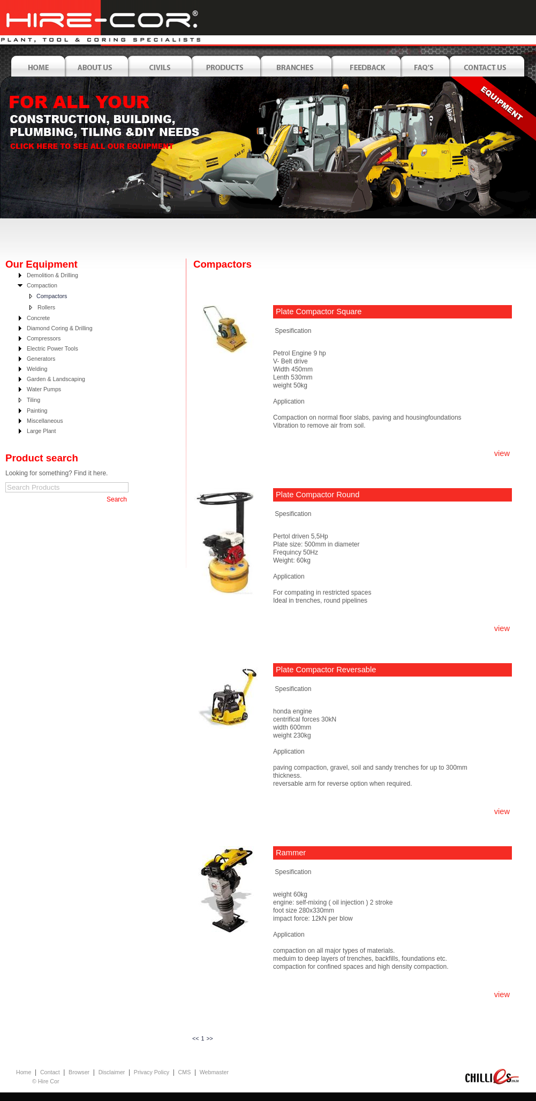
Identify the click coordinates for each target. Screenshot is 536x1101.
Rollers (46, 307)
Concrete (38, 318)
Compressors (44, 338)
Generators (41, 358)
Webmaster (214, 1072)
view (502, 453)
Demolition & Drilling (52, 275)
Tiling (33, 400)
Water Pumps (44, 389)
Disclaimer (112, 1072)
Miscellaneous (45, 420)
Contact (50, 1072)
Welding (37, 369)
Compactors (51, 296)
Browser (79, 1072)
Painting (37, 410)
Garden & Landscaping (56, 379)
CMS (184, 1072)
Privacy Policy (151, 1072)
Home (23, 1072)
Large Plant (41, 431)
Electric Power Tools (52, 348)
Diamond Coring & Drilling (60, 328)
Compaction (42, 285)
